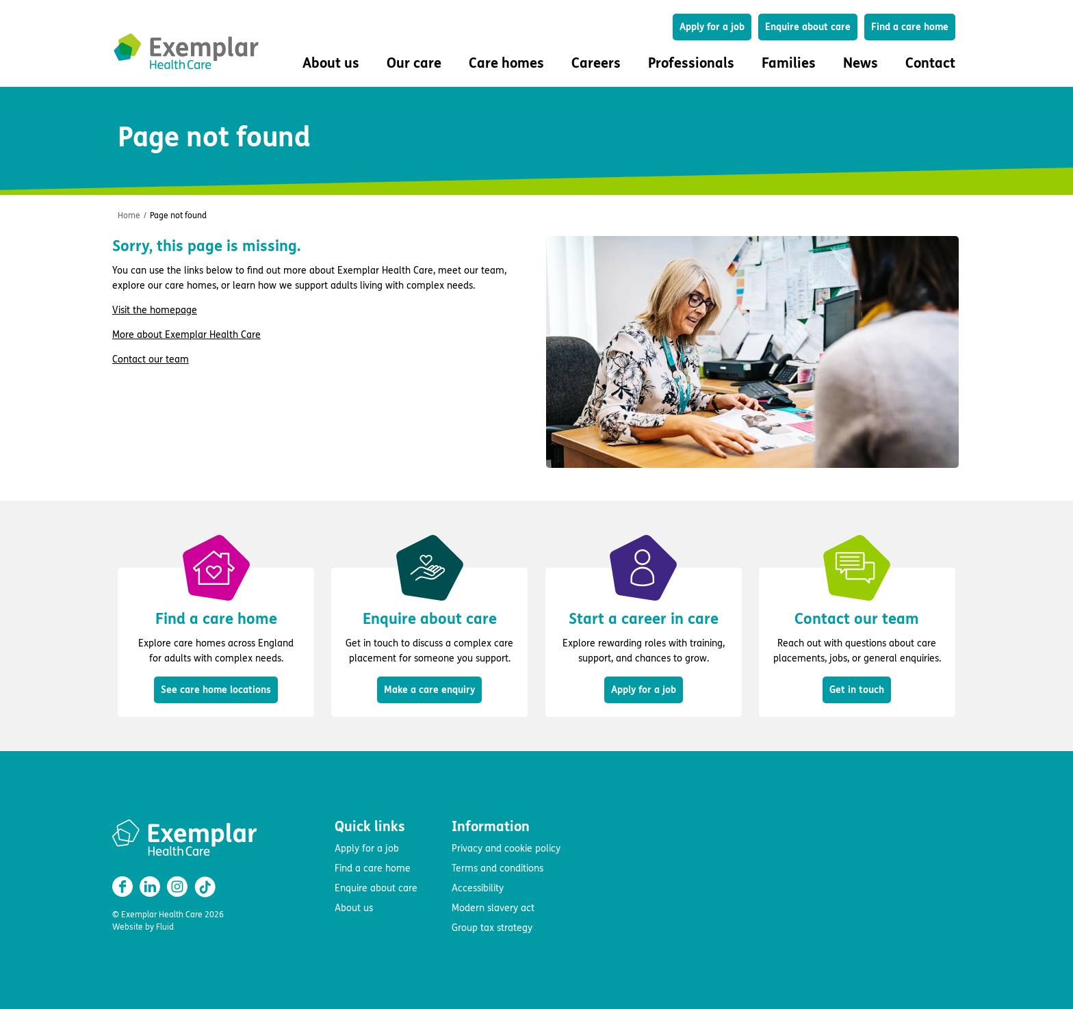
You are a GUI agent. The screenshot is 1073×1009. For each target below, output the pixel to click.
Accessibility (478, 888)
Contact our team (150, 359)
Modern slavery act (493, 908)
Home (129, 215)
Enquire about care (808, 27)
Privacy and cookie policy (506, 848)
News (860, 63)
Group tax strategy (492, 928)
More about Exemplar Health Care (186, 335)
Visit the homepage (154, 310)
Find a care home (909, 27)
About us (354, 908)
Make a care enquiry (429, 690)
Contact (930, 63)
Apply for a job (712, 27)
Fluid (165, 927)
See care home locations (216, 690)
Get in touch (856, 690)
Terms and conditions (497, 868)
